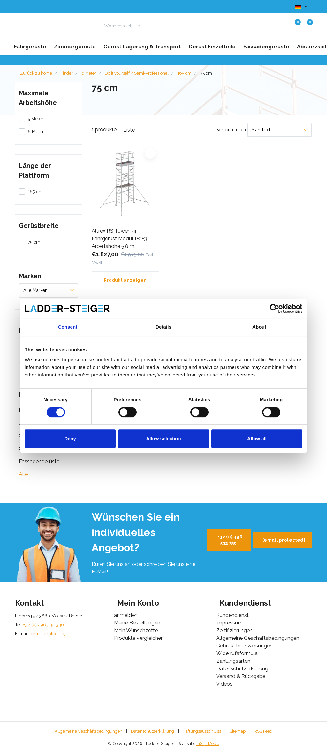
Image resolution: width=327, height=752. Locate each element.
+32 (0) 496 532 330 (229, 540)
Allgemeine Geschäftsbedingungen (88, 731)
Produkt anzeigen (125, 280)
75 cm (206, 73)
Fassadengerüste (39, 461)
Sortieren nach (231, 129)
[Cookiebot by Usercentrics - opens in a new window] (274, 308)
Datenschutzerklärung (152, 731)
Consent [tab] (68, 327)
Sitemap (238, 731)
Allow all (257, 438)
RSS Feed (263, 731)
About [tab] (259, 327)
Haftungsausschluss (202, 731)
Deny (70, 438)
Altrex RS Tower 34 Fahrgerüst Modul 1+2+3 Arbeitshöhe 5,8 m (119, 238)
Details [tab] (163, 327)
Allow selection (163, 438)
